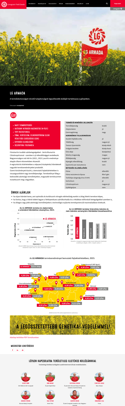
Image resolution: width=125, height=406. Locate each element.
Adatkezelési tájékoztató (96, 386)
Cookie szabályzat (94, 388)
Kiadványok (41, 3)
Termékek (31, 3)
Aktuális (79, 3)
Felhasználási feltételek (95, 385)
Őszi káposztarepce (48, 9)
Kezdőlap (30, 9)
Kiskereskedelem (70, 3)
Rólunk (61, 3)
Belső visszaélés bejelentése (96, 390)
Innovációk (52, 3)
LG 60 (87, 3)
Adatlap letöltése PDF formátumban (24, 261)
